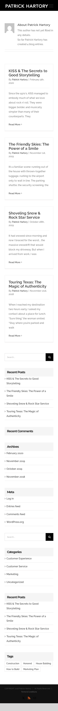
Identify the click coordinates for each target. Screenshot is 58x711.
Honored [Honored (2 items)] (27, 663)
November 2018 (15, 476)
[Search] (49, 357)
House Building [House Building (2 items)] (43, 663)
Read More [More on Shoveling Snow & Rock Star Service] (14, 262)
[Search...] (25, 357)
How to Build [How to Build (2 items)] (12, 669)
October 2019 (14, 468)
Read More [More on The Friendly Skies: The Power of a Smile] (14, 193)
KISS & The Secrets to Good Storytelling (28, 73)
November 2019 (15, 461)
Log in (10, 498)
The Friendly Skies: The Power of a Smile (29, 146)
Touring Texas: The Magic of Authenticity (27, 284)
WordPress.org (15, 522)
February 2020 (14, 453)
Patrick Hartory (20, 79)
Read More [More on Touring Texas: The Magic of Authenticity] (14, 335)
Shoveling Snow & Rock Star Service (25, 215)
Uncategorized (15, 582)
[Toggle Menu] (51, 5)
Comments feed (15, 514)
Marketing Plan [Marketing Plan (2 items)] (31, 669)
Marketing (12, 574)
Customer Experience (19, 558)
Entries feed (13, 506)
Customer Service (16, 566)
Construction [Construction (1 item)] (12, 663)
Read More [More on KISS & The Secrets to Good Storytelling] (14, 124)
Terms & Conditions (29, 692)
